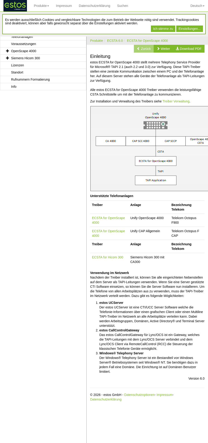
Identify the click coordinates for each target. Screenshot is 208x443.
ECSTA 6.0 (115, 40)
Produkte (41, 6)
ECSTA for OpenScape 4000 (147, 40)
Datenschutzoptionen (139, 395)
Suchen (122, 6)
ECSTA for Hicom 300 (107, 257)
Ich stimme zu (163, 29)
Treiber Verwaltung (175, 101)
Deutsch (197, 6)
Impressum (64, 6)
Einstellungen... (190, 29)
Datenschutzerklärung (94, 6)
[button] (163, 49)
